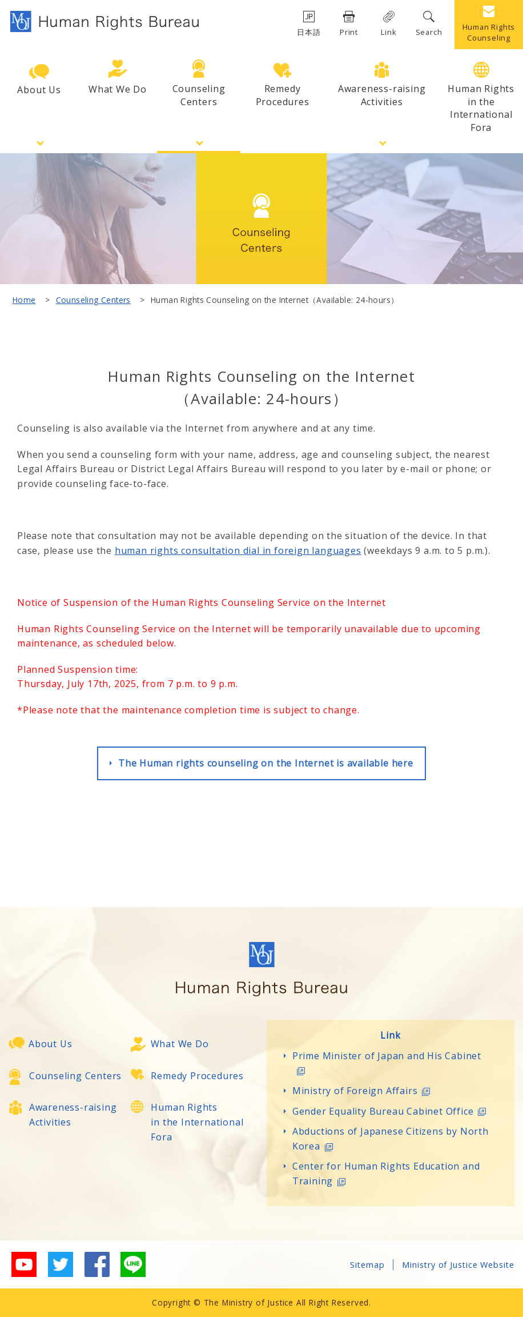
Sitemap (367, 1264)
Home (24, 299)
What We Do (117, 77)
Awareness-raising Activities (73, 1114)
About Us (39, 80)
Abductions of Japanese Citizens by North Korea (390, 1138)
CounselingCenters (199, 83)
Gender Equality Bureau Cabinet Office (391, 1111)
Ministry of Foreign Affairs (363, 1090)
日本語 (308, 24)
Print (349, 24)
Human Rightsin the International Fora (481, 97)
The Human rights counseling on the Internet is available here (265, 763)
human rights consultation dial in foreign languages (238, 550)
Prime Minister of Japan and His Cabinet (386, 1062)
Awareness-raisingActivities (382, 84)
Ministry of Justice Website (458, 1264)
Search (429, 24)
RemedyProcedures (282, 85)
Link (388, 24)
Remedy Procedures (197, 1075)
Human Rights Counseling (489, 24)
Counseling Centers (93, 299)
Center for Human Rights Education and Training (386, 1173)
